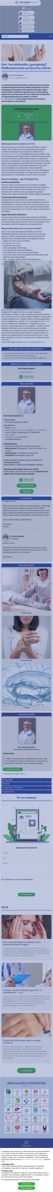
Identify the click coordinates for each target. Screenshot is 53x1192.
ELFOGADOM (26, 1184)
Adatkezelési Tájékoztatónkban (33, 1159)
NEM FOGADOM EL (26, 1188)
